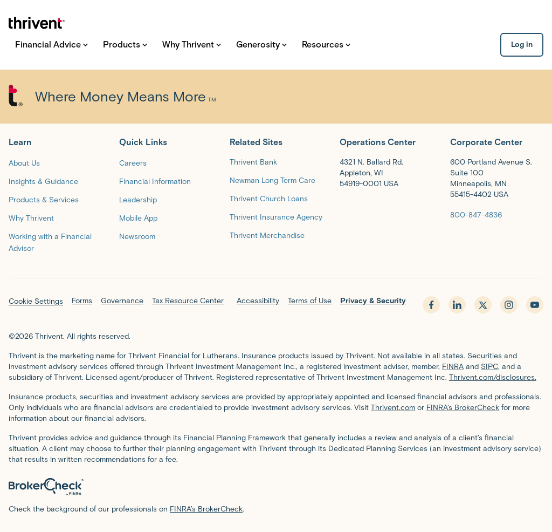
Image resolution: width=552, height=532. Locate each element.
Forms (82, 300)
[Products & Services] (44, 199)
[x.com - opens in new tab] (483, 305)
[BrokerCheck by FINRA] (276, 486)
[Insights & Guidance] (43, 181)
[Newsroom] (137, 236)
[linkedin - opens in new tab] (457, 305)
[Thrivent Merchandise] (267, 235)
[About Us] (24, 163)
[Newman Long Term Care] (272, 180)
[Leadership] (138, 199)
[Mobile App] (138, 218)
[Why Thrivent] (31, 218)
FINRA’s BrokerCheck (462, 407)
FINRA (453, 366)
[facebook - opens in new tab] (431, 305)
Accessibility (258, 300)
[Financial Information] (155, 181)
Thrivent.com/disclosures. (492, 377)
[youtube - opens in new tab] (534, 305)
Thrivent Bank (253, 162)
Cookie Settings (36, 301)
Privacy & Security (373, 300)
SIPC (489, 366)
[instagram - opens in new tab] (509, 305)
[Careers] (133, 163)
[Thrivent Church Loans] (269, 198)
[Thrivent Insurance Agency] (276, 217)
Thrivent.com (393, 407)
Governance (122, 300)
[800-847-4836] (476, 214)
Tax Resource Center (188, 300)
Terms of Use (310, 300)
